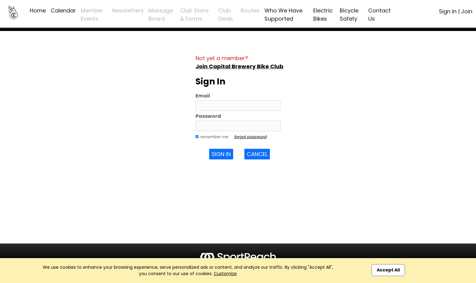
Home (38, 10)
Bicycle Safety (349, 14)
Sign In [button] (221, 154)
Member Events (92, 14)
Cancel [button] (257, 154)
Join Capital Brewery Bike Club (239, 66)
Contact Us (379, 14)
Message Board (160, 14)
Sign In (448, 11)
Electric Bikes (323, 14)
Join (466, 11)
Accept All (388, 270)
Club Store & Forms (194, 14)
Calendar (63, 10)
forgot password (250, 137)
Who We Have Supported (283, 14)
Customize (225, 274)
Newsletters (128, 10)
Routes (250, 10)
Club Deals (225, 14)
